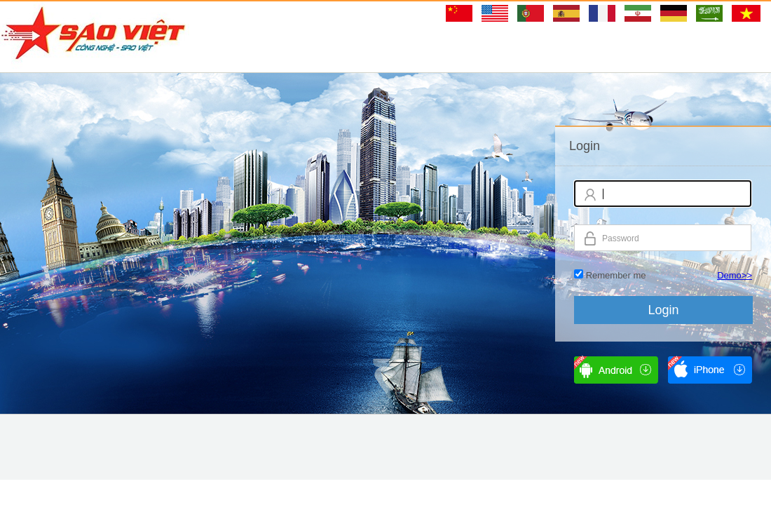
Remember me (616, 275)
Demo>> (734, 275)
